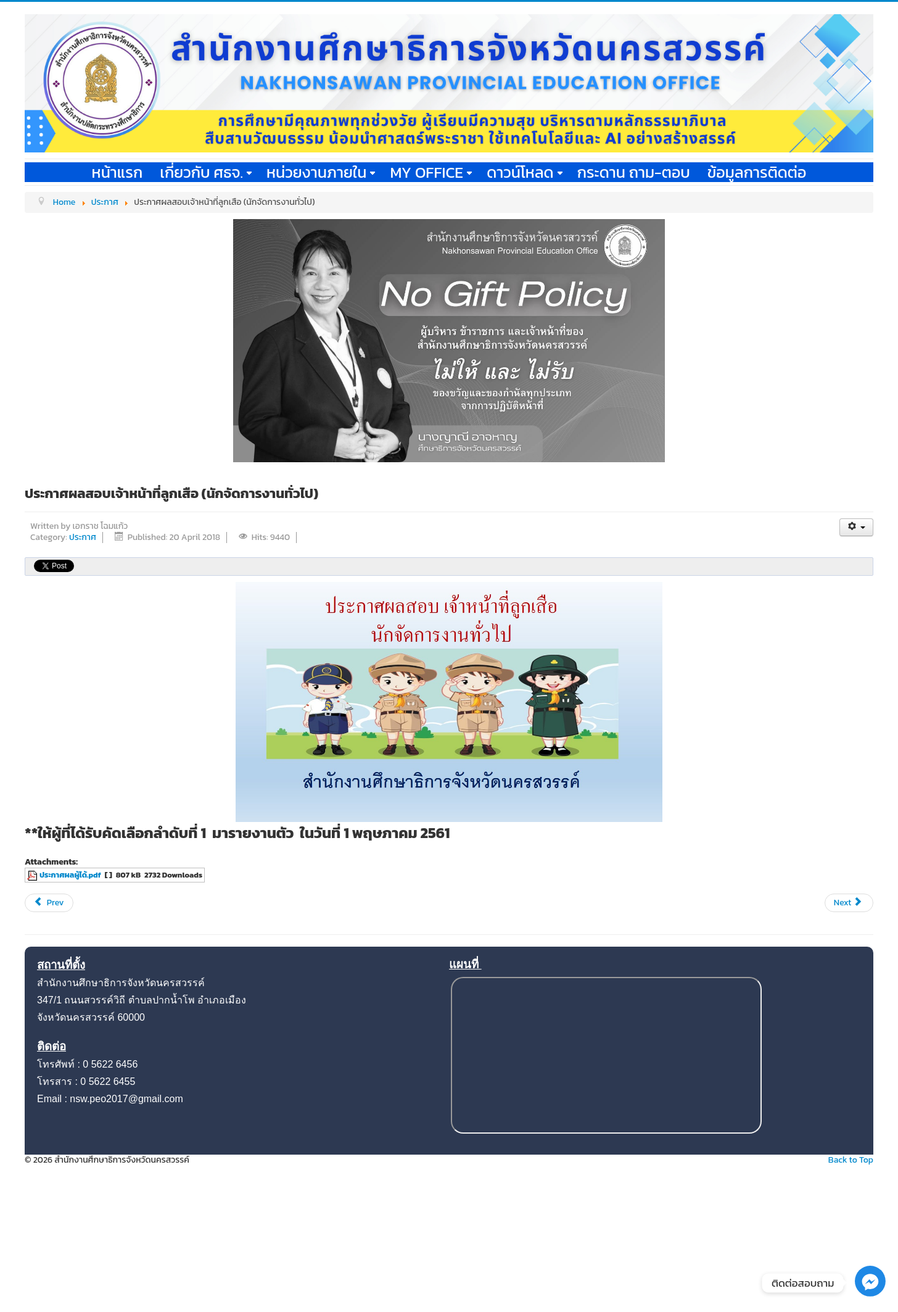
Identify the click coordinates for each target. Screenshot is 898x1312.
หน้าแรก (117, 172)
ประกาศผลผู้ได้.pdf (70, 875)
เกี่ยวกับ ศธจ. (206, 172)
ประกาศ (82, 537)
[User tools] (856, 527)
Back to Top (850, 1159)
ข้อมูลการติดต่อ (757, 172)
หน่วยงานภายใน (320, 172)
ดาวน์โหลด (524, 172)
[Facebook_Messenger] (870, 1293)
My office (431, 172)
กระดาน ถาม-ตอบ (633, 172)
